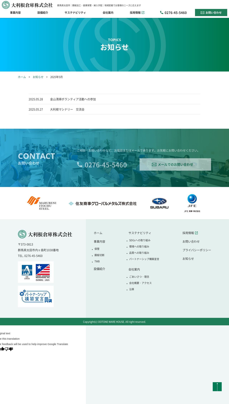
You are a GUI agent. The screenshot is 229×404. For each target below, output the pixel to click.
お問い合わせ (214, 12)
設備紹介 (42, 12)
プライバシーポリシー (196, 250)
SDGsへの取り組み (139, 240)
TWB (97, 261)
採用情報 (135, 12)
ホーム (22, 77)
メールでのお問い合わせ (175, 168)
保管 (96, 248)
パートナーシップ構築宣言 (144, 259)
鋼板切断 (99, 255)
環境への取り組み (139, 246)
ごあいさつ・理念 (139, 276)
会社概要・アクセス (140, 283)
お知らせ (38, 77)
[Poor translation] (8, 350)
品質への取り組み (139, 252)
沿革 (131, 289)
